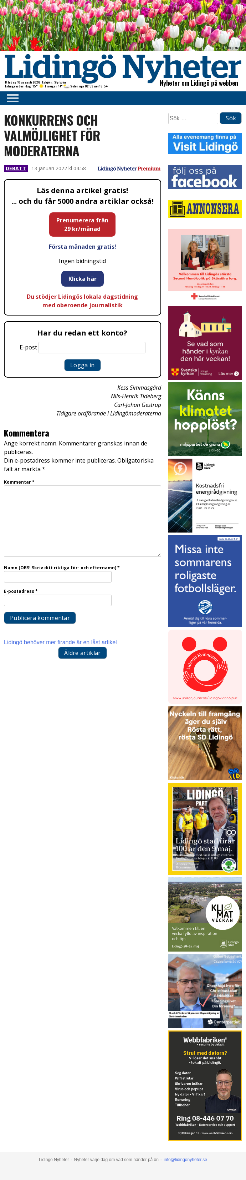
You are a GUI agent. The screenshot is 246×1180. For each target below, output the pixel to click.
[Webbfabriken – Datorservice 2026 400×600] (205, 1139)
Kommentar (19, 482)
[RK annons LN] (205, 301)
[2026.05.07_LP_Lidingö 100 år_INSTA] (205, 873)
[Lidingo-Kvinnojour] (205, 702)
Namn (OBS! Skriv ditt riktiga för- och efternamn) (62, 568)
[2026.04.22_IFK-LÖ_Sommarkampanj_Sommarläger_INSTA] (205, 625)
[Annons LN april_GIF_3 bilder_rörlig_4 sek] (205, 454)
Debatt (16, 168)
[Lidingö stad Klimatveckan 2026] (205, 950)
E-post (28, 347)
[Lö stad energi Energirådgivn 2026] (205, 531)
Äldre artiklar (82, 653)
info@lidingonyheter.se (185, 1159)
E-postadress (21, 591)
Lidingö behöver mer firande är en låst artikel (60, 642)
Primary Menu (10, 98)
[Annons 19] (205, 778)
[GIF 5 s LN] (205, 1026)
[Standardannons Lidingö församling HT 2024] (205, 378)
